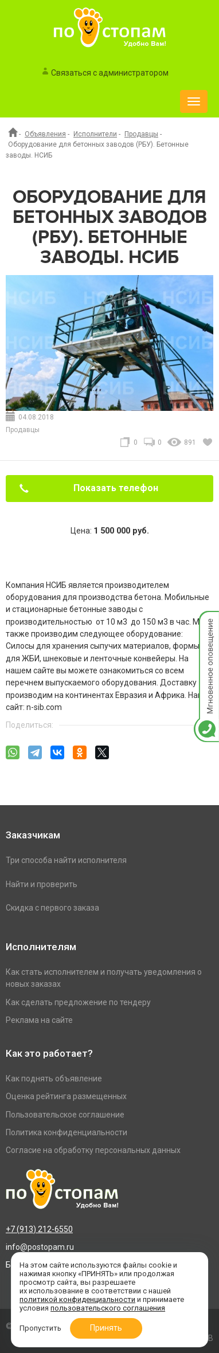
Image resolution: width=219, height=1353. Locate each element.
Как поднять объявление (54, 1078)
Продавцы (141, 134)
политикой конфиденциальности (77, 1299)
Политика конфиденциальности (66, 1132)
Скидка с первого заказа (52, 907)
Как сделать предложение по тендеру (78, 1002)
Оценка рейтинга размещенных (66, 1096)
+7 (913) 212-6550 (39, 1229)
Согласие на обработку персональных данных (93, 1150)
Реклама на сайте (39, 1020)
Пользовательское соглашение (65, 1114)
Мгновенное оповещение (206, 622)
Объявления (45, 134)
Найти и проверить (41, 884)
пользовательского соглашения (107, 1308)
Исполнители (95, 134)
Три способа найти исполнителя (66, 860)
